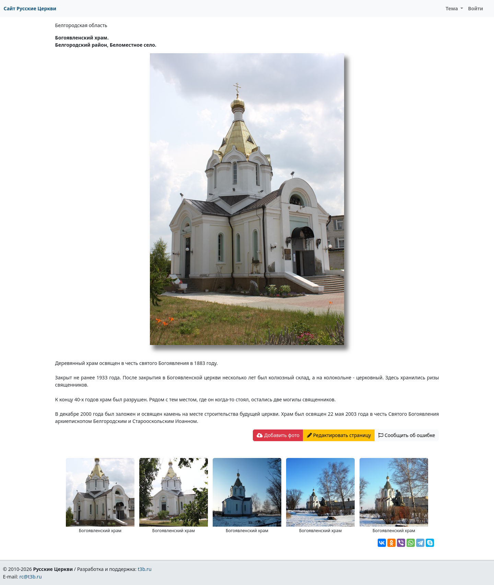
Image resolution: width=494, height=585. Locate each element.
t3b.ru (145, 569)
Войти (475, 8)
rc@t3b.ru (31, 576)
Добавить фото (278, 435)
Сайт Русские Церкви (30, 8)
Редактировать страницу (339, 435)
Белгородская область (81, 25)
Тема (452, 8)
